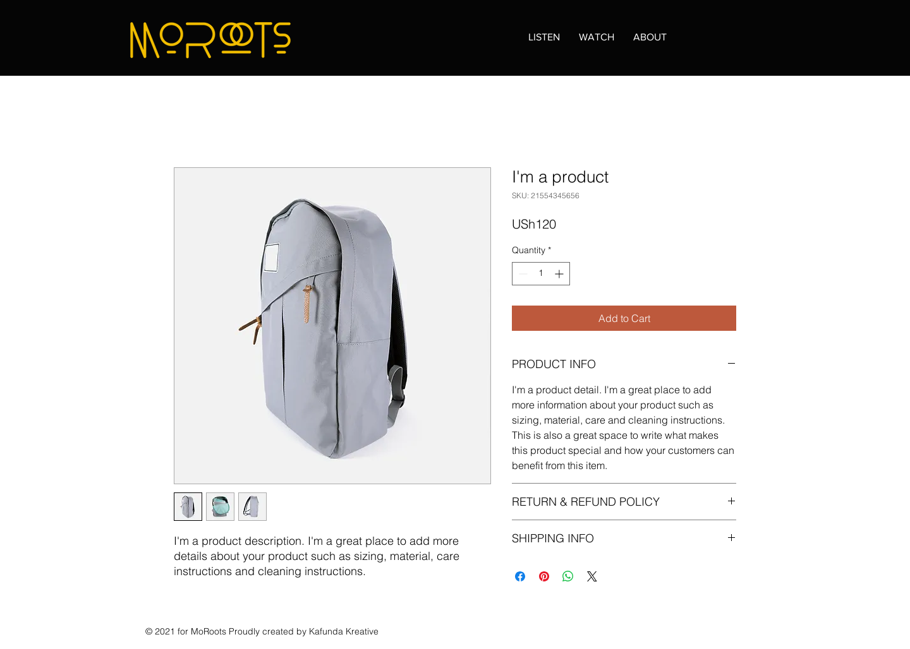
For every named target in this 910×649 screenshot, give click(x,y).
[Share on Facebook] (520, 576)
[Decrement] (522, 274)
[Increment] (560, 274)
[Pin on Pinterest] (544, 576)
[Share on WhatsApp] (568, 576)
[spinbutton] (541, 274)
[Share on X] (592, 576)
